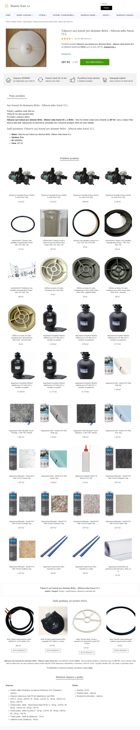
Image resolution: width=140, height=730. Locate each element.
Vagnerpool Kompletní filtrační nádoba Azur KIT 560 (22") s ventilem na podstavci (86, 385)
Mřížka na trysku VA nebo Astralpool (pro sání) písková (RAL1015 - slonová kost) (21, 338)
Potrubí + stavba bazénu (63, 15)
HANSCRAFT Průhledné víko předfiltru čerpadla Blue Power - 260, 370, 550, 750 (21, 290)
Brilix (83, 47)
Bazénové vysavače (125, 15)
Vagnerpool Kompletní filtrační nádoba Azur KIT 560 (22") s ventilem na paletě (54, 385)
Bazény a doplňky (24, 15)
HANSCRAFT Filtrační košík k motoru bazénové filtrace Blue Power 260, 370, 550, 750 (54, 243)
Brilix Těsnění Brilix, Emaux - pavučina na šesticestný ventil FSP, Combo (87, 641)
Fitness (42, 15)
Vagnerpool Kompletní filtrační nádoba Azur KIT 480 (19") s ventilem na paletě (22, 385)
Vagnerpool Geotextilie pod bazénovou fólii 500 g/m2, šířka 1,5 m (118, 569)
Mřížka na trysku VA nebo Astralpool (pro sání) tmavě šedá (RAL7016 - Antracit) (118, 290)
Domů (8, 15)
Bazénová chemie (88, 15)
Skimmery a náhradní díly (86, 591)
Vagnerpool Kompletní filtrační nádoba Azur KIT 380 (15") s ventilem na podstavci (86, 338)
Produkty (13, 22)
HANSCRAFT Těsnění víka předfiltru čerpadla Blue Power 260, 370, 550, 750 (22, 243)
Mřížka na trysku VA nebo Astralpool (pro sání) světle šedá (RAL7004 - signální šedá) (86, 290)
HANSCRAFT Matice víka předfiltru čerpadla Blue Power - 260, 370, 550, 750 (118, 243)
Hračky (106, 15)
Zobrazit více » (110, 47)
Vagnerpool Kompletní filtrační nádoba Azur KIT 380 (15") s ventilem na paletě (54, 338)
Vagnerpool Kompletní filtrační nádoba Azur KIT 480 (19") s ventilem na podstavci (118, 338)
